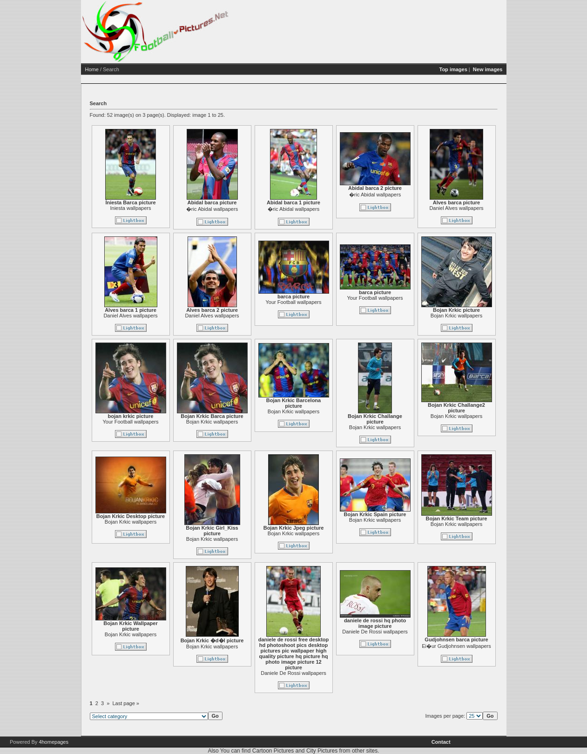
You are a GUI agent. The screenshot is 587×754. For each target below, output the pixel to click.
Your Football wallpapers (293, 302)
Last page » (126, 703)
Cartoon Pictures (273, 750)
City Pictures (321, 750)
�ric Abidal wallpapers (212, 209)
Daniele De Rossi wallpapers (293, 673)
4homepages (53, 742)
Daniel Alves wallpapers (456, 208)
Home (92, 69)
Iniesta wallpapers (130, 208)
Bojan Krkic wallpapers (456, 315)
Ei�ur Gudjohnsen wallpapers (456, 646)
